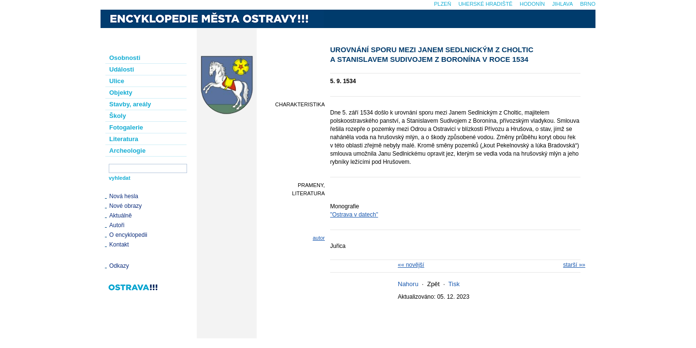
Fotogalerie (126, 127)
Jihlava (562, 4)
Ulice (116, 81)
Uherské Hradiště (485, 4)
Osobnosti (124, 57)
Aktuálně (120, 215)
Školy (117, 115)
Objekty (120, 92)
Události (121, 69)
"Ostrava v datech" (354, 214)
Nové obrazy (125, 206)
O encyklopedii (128, 235)
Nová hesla (123, 196)
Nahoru (408, 284)
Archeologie (127, 150)
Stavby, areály (130, 104)
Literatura (123, 139)
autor (319, 238)
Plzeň (442, 4)
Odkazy (119, 265)
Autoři (116, 225)
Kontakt (119, 244)
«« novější (411, 264)
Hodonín (532, 4)
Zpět (433, 284)
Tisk (454, 284)
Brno (587, 4)
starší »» (574, 264)
